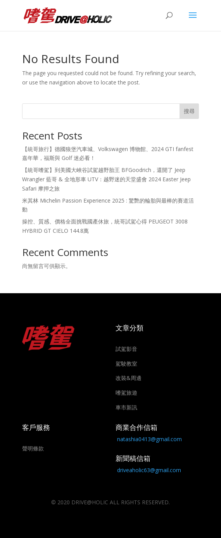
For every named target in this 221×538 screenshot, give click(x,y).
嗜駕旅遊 (126, 392)
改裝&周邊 (129, 378)
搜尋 (189, 111)
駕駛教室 (126, 363)
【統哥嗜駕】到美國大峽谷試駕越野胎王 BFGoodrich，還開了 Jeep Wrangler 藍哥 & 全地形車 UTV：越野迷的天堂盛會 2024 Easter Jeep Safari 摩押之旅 (106, 179)
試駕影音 (126, 348)
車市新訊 (126, 407)
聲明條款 (33, 448)
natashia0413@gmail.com (149, 439)
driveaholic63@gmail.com (149, 470)
